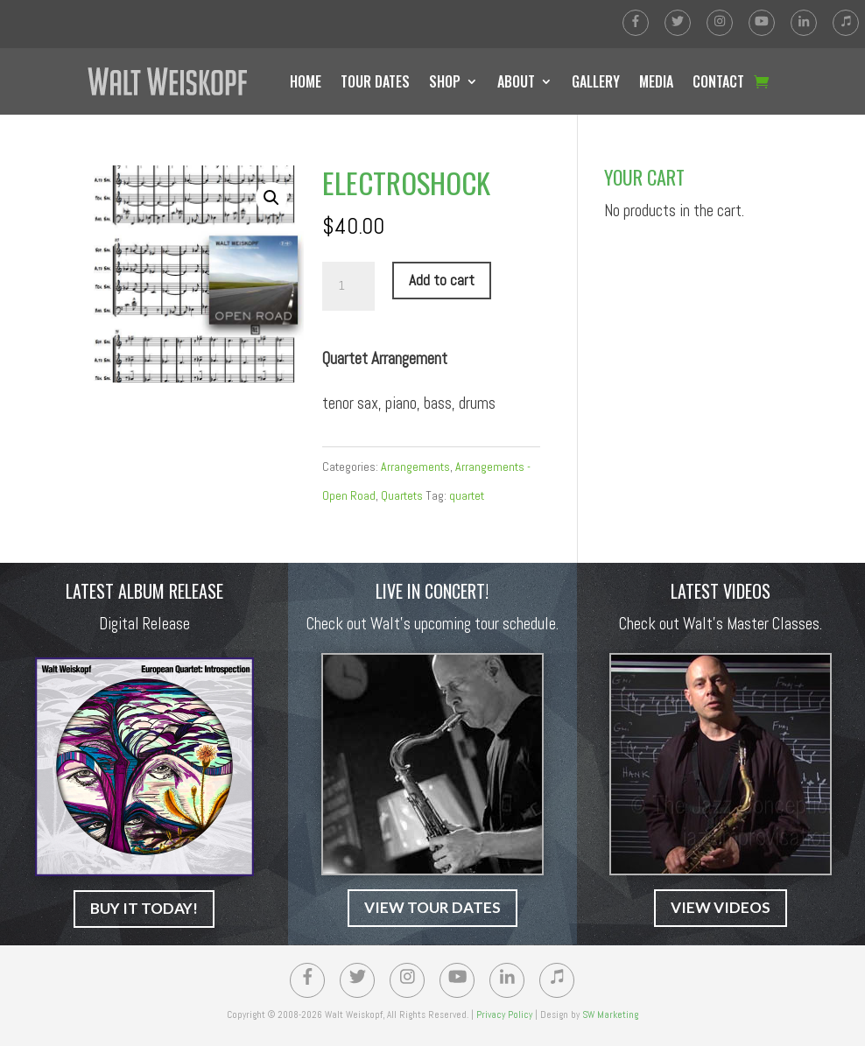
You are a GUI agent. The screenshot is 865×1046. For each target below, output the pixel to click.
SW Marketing (610, 1014)
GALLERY (596, 81)
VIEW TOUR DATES (432, 907)
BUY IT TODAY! (144, 908)
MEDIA (656, 81)
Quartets (402, 495)
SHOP (445, 81)
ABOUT (516, 81)
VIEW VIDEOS (720, 907)
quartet (466, 495)
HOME (305, 81)
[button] (271, 198)
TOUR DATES (375, 81)
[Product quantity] (348, 286)
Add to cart (442, 280)
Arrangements (415, 466)
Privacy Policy (504, 1014)
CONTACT (718, 81)
